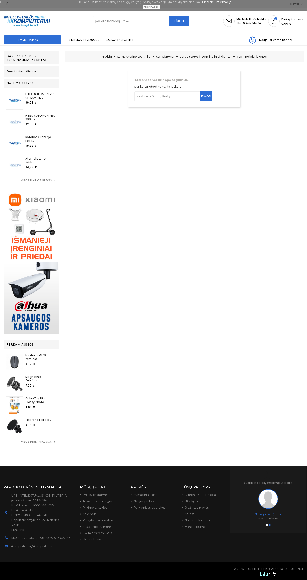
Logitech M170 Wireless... (35, 357)
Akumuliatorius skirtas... (36, 160)
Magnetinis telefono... (33, 378)
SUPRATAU (151, 7)
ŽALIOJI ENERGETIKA (120, 40)
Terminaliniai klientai (21, 71)
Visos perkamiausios (39, 441)
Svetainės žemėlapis (97, 533)
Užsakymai (192, 501)
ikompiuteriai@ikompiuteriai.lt (33, 546)
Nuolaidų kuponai (197, 520)
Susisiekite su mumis (98, 527)
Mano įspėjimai (195, 527)
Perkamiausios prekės (149, 507)
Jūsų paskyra (196, 487)
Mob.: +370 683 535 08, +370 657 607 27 (40, 538)
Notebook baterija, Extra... (38, 139)
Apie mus (89, 514)
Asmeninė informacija (200, 495)
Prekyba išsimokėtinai (98, 520)
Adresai (190, 514)
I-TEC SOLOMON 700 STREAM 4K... (40, 96)
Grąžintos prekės (197, 507)
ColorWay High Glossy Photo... (36, 400)
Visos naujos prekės (39, 180)
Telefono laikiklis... (38, 420)
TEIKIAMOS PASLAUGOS (83, 40)
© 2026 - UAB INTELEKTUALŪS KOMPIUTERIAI (268, 569)
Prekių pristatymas (96, 495)
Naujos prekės (144, 501)
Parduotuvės (92, 539)
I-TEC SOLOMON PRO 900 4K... (40, 117)
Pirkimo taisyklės (95, 507)
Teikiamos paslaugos (98, 501)
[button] (32, 39)
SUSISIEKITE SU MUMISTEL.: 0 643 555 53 (251, 21)
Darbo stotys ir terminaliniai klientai (26, 58)
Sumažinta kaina (146, 495)
